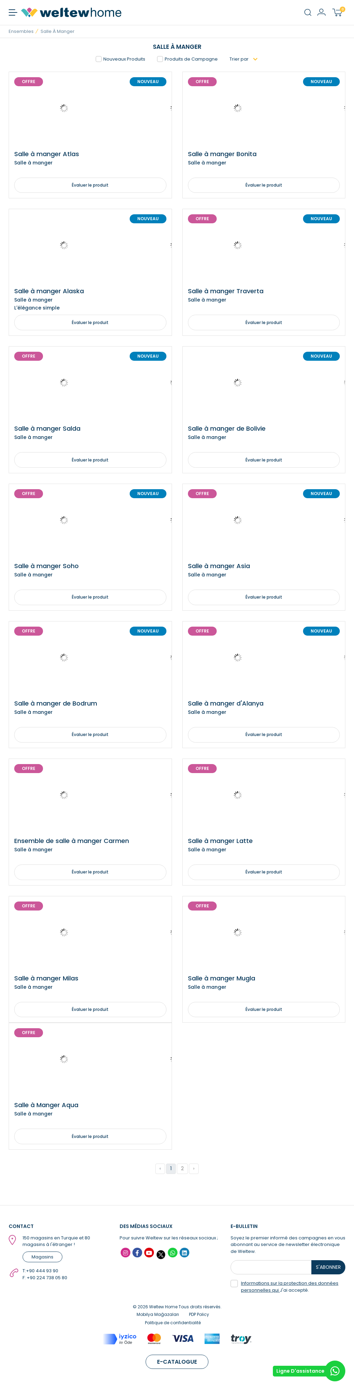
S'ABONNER (329, 1270)
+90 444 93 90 (42, 1274)
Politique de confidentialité (173, 1326)
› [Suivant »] (194, 1171)
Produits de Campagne (187, 59)
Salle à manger (58, 31)
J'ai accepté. (284, 1290)
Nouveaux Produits (120, 59)
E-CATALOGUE (177, 1365)
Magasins (42, 1260)
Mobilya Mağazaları (158, 1318)
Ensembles (21, 31)
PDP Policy (199, 1318)
